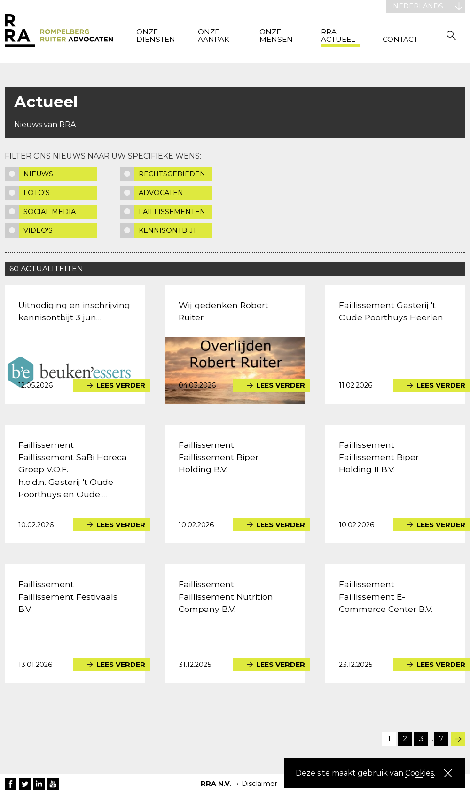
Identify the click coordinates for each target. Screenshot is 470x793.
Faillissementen (172, 211)
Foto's (37, 193)
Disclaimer (259, 783)
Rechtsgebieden (172, 174)
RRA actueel (338, 36)
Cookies (419, 773)
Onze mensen (276, 36)
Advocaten (161, 193)
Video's (38, 230)
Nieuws (38, 174)
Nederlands (418, 6)
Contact (400, 40)
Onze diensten (155, 36)
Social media (50, 211)
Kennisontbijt (168, 230)
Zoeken (451, 35)
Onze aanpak (213, 36)
